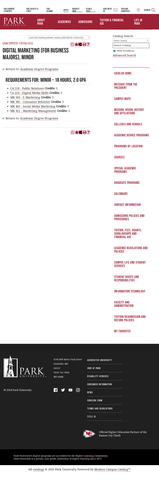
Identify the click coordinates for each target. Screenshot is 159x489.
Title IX (91, 416)
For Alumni (50, 9)
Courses (119, 157)
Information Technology (129, 291)
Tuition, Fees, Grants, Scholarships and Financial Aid (128, 233)
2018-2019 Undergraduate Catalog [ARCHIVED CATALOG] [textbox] (56, 37)
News (90, 392)
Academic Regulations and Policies (131, 249)
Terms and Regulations (100, 408)
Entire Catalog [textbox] (120, 40)
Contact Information (127, 204)
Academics (64, 22)
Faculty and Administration (124, 303)
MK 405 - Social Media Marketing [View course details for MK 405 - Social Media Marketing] (32, 106)
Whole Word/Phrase (125, 50)
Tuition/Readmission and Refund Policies (130, 318)
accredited (62, 455)
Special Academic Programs (125, 169)
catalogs (38, 469)
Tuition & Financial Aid (112, 21)
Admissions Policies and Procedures (129, 217)
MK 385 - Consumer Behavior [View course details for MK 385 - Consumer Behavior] (30, 102)
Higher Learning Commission (92, 455)
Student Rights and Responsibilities (126, 278)
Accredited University (99, 360)
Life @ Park (138, 21)
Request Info (76, 9)
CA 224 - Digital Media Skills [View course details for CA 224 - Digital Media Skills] (29, 93)
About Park (41, 21)
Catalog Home (123, 73)
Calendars (121, 193)
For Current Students (9, 9)
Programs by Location (128, 146)
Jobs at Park (94, 368)
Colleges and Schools (128, 124)
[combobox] (59, 37)
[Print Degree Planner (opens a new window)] (72, 44)
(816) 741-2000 (61, 372)
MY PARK (59, 376)
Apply (66, 10)
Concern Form (94, 400)
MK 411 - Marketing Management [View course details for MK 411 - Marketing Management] (33, 111)
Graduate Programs (127, 182)
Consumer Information (99, 384)
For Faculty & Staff (32, 9)
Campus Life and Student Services (130, 264)
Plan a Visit (89, 9)
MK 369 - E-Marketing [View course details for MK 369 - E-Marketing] (25, 97)
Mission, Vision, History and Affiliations (129, 111)
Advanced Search (124, 55)
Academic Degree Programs (39, 69)
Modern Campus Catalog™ (112, 469)
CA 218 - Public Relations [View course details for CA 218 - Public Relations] (27, 88)
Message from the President (125, 86)
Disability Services (98, 376)
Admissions (85, 22)
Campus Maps (122, 99)
